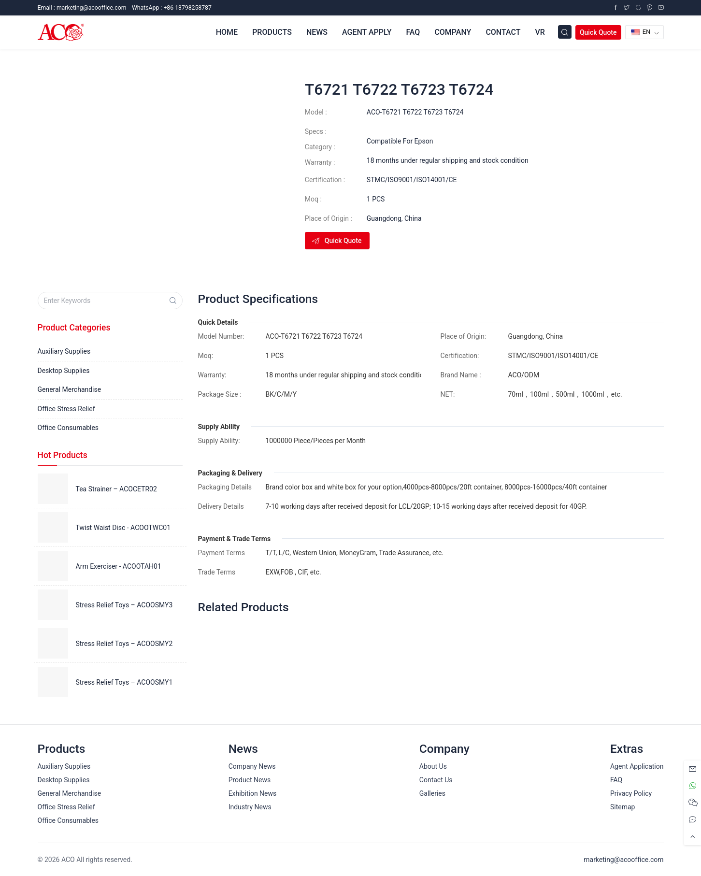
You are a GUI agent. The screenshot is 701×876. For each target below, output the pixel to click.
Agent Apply (366, 32)
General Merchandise (69, 389)
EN (641, 31)
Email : (82, 7)
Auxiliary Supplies (64, 351)
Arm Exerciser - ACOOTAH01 (118, 566)
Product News (250, 780)
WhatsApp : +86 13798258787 (172, 7)
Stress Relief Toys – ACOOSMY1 (124, 682)
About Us (433, 766)
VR (539, 32)
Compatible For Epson (400, 141)
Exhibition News (253, 793)
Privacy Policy (631, 793)
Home (227, 32)
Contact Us (436, 780)
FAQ (413, 32)
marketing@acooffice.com (623, 859)
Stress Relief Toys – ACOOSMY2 (124, 643)
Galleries (432, 793)
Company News (252, 766)
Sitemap (622, 807)
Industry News (250, 807)
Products (272, 32)
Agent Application (637, 766)
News (317, 32)
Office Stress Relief (66, 409)
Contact (503, 32)
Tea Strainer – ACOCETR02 (116, 489)
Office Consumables (68, 427)
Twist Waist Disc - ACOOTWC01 (123, 527)
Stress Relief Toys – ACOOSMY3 (124, 605)
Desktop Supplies (64, 370)
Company (452, 32)
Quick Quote (598, 32)
